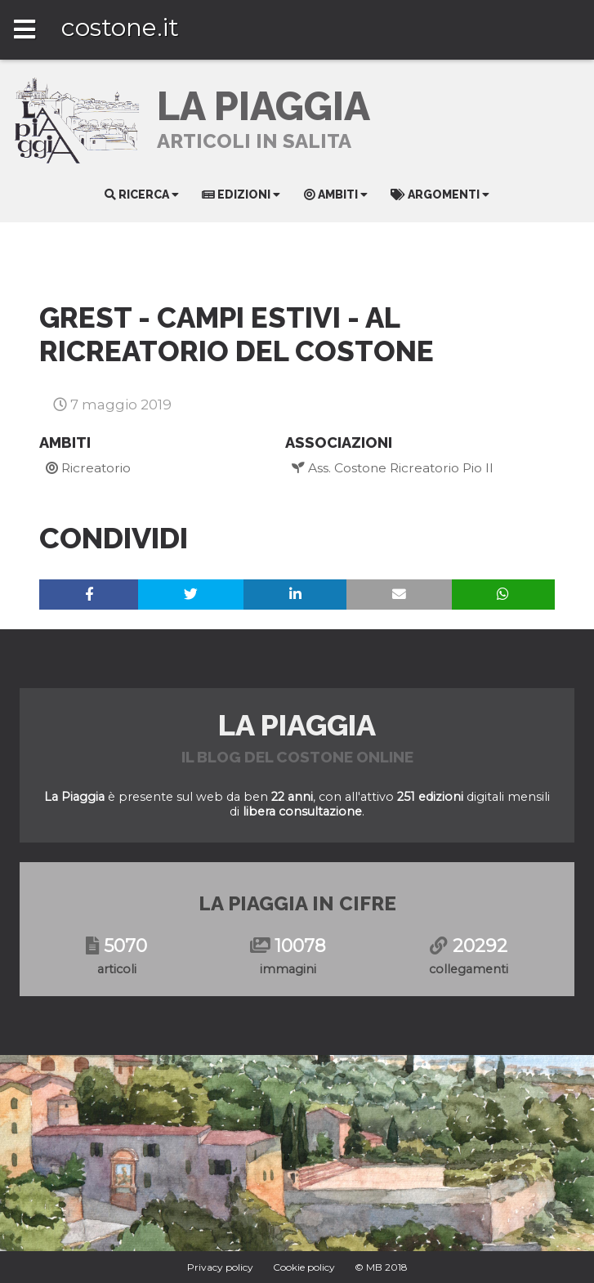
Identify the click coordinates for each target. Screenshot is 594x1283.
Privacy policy (220, 1267)
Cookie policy (304, 1267)
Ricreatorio (88, 468)
